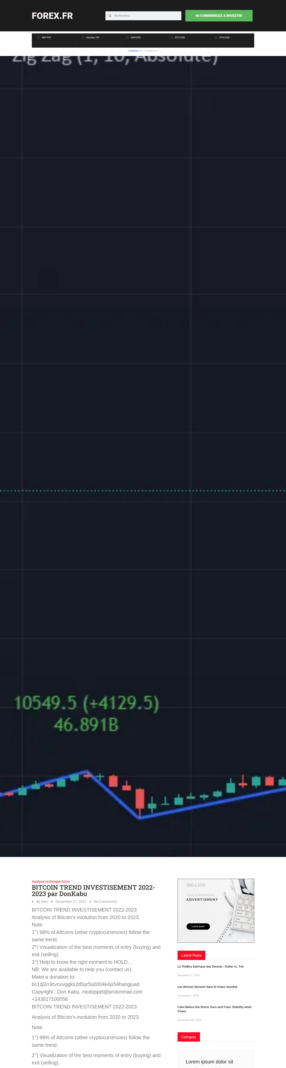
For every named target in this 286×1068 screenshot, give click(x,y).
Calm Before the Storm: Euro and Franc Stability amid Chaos (214, 1008)
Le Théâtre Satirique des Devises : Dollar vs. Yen (211, 966)
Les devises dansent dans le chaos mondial (207, 986)
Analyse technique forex (51, 881)
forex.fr (52, 16)
